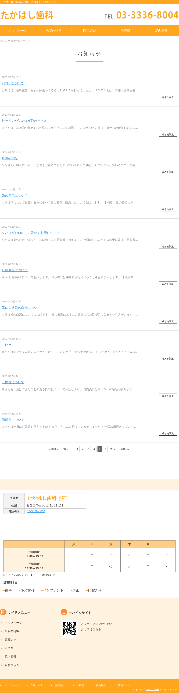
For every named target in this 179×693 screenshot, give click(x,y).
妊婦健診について (15, 270)
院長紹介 (89, 30)
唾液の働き (10, 158)
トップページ (17, 30)
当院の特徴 (54, 30)
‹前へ (66, 449)
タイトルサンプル (37, 15)
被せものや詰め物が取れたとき (24, 121)
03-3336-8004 (36, 511)
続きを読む (168, 97)
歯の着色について (15, 195)
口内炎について (13, 382)
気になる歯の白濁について (21, 307)
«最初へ (53, 449)
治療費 (125, 30)
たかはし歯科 (152, 689)
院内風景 (161, 30)
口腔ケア (8, 345)
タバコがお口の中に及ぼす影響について (31, 233)
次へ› (113, 449)
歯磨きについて (13, 419)
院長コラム (12, 665)
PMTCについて (13, 83)
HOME (3, 40)
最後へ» (125, 449)
